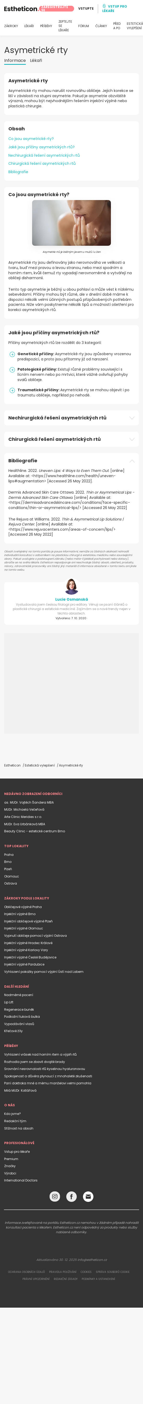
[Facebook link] (71, 1197)
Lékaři (36, 60)
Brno (7, 861)
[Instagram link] (55, 1197)
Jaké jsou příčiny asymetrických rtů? (41, 147)
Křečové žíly (13, 1031)
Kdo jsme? (12, 1114)
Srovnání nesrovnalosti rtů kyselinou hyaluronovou (44, 1069)
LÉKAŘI (29, 26)
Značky (10, 1166)
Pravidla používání (62, 1272)
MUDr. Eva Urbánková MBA (24, 824)
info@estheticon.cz (92, 1259)
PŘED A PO (117, 26)
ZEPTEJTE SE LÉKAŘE (65, 26)
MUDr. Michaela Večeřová (24, 809)
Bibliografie (18, 171)
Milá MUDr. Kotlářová (20, 1090)
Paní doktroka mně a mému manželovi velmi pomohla (47, 1083)
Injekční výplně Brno (19, 914)
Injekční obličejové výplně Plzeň (28, 921)
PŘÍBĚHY (46, 26)
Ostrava (10, 883)
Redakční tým (15, 1121)
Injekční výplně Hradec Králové (28, 943)
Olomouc (11, 876)
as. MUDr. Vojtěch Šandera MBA (29, 802)
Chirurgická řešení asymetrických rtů (42, 163)
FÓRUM (83, 26)
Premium (11, 1159)
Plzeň (8, 869)
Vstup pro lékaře (17, 1151)
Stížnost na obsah (18, 1128)
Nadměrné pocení (18, 995)
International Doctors (21, 1180)
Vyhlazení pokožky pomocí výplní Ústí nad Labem (44, 971)
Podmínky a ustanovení (98, 1279)
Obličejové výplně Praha (23, 907)
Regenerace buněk (19, 1009)
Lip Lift (8, 1002)
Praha (9, 854)
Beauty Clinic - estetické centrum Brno (34, 831)
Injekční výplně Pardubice (24, 964)
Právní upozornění (36, 1279)
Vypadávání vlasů (19, 1024)
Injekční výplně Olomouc (23, 928)
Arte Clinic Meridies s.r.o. (23, 817)
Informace (15, 60)
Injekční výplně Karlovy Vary (26, 950)
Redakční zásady (66, 1279)
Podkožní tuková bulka (22, 1016)
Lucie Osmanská (71, 599)
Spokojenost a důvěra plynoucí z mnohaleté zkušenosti (48, 1076)
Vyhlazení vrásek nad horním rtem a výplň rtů (40, 1054)
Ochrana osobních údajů (26, 1272)
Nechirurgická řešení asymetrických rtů (44, 155)
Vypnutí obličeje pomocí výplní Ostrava (35, 935)
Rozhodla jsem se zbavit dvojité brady (34, 1062)
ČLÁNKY (101, 26)
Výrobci (10, 1173)
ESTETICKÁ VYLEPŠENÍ (135, 26)
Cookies (86, 1272)
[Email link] (88, 1196)
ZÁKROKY (11, 26)
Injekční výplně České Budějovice (30, 957)
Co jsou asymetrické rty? (31, 138)
